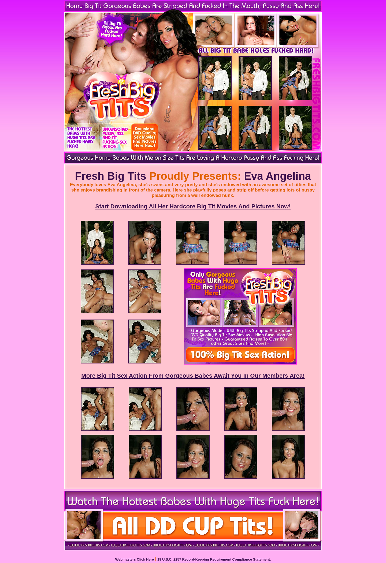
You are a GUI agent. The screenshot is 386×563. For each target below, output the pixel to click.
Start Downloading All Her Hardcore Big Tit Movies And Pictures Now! (193, 206)
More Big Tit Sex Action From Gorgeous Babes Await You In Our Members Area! (193, 375)
